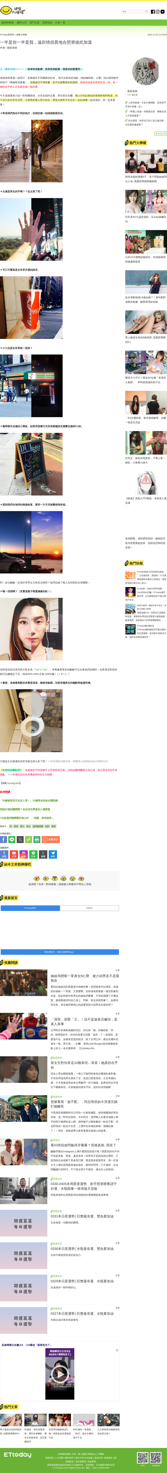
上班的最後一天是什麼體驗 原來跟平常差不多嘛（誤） (145, 104)
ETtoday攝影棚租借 (145, 626)
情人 (28, 826)
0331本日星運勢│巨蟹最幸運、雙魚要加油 (82, 1216)
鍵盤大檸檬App (89, 1454)
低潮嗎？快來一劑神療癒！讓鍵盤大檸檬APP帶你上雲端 (60, 884)
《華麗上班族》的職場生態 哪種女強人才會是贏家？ (145, 113)
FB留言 (89, 908)
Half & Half (41, 669)
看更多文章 (161, 133)
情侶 (16, 826)
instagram (158, 12)
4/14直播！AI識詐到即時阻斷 (149, 589)
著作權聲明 (81, 1461)
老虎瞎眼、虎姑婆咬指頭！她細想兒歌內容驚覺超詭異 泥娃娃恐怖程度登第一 (145, 543)
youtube (162, 12)
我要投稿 (47, 22)
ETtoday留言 (30, 908)
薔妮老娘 (12, 47)
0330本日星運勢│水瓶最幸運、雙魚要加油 (82, 1249)
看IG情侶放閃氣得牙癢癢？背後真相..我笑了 (83, 1145)
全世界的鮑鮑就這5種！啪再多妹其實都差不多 (60, 1433)
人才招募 (59, 1458)
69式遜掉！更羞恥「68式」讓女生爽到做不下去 (83, 1433)
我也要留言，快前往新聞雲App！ (59, 952)
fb (153, 12)
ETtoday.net (60, 1468)
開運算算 (57, 1179)
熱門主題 (35, 22)
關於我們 (69, 1458)
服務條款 (108, 1458)
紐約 (47, 826)
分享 (118, 970)
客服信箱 (98, 1458)
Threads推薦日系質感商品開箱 (150, 572)
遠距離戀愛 (38, 826)
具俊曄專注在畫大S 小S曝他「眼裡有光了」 (27, 1345)
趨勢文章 (22, 22)
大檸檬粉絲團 (63, 1454)
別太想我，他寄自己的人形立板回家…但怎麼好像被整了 (145, 122)
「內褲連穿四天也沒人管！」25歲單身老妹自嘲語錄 (29, 800)
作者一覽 (60, 22)
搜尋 (146, 11)
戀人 (22, 826)
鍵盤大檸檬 (12, 10)
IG (11, 826)
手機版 (101, 1454)
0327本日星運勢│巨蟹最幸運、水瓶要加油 (82, 1313)
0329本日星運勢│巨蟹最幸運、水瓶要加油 (82, 1281)
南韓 (53, 826)
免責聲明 (92, 1461)
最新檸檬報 (7, 22)
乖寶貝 (56, 1140)
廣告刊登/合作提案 (83, 1458)
